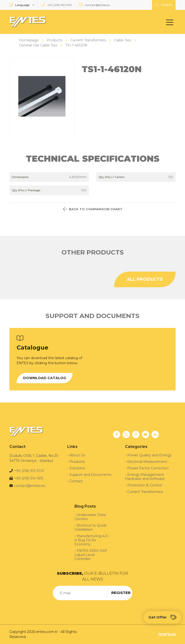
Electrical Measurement (147, 461)
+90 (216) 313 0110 (56, 5)
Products (77, 461)
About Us (77, 455)
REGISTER (121, 592)
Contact (76, 481)
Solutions (77, 468)
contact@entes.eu (94, 5)
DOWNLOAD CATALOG (44, 378)
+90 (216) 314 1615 (28, 478)
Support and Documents (90, 474)
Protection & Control (144, 485)
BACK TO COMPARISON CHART (92, 208)
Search (163, 5)
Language (19, 5)
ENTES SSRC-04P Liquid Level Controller (90, 554)
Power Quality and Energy (149, 455)
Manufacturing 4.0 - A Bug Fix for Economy (92, 540)
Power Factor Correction (148, 468)
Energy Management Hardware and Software (145, 476)
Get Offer (162, 617)
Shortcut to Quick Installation (90, 527)
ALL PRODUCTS (145, 279)
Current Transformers (145, 491)
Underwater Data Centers (90, 516)
